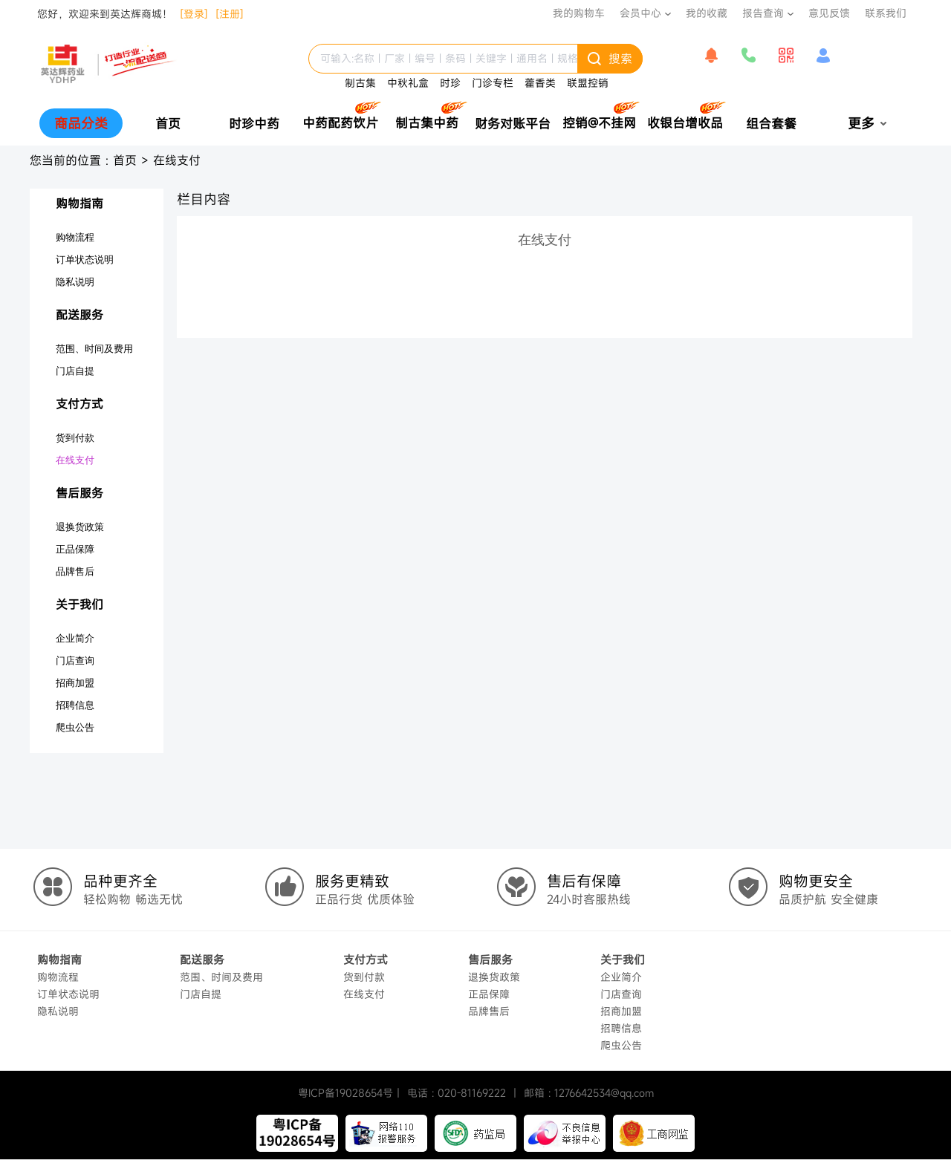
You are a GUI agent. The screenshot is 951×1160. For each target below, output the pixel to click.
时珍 (450, 83)
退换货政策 (80, 526)
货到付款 (75, 437)
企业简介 (75, 638)
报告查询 (763, 13)
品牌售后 (75, 571)
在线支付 (177, 160)
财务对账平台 (513, 123)
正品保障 (75, 549)
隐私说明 (75, 281)
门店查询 (75, 660)
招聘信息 (75, 705)
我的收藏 (706, 13)
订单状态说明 (85, 259)
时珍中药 (254, 123)
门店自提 (75, 371)
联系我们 (885, 13)
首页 (168, 123)
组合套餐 (771, 123)
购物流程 (75, 237)
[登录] (194, 14)
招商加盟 (75, 682)
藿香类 (540, 83)
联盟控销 (587, 83)
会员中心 (640, 13)
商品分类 (81, 123)
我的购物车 (579, 13)
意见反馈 (829, 13)
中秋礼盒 (408, 83)
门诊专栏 (492, 83)
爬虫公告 (75, 727)
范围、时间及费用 (94, 348)
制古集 (360, 83)
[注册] (229, 14)
